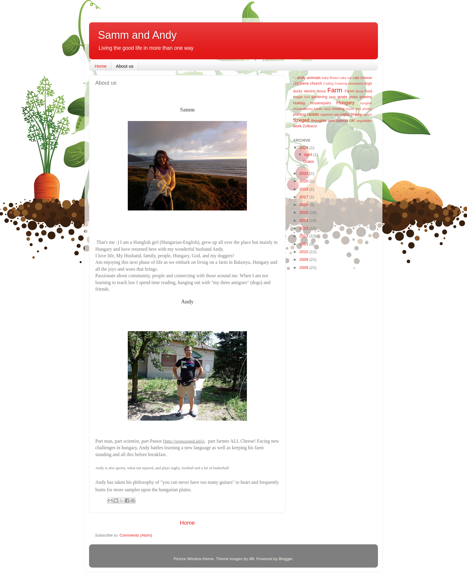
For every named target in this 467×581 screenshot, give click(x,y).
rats (336, 114)
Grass (308, 161)
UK (352, 120)
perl (358, 109)
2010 (304, 252)
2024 (304, 147)
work (297, 126)
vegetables (364, 121)
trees (331, 121)
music (350, 109)
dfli (251, 559)
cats (356, 78)
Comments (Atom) (136, 535)
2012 (304, 236)
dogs (368, 83)
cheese (366, 78)
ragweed (326, 114)
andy (301, 77)
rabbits (313, 114)
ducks (298, 91)
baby (325, 78)
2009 (304, 259)
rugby (344, 114)
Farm (334, 90)
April (308, 154)
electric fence (315, 91)
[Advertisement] (317, 369)
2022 (304, 173)
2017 (304, 197)
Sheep (356, 114)
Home (101, 66)
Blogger (285, 559)
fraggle (298, 97)
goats (342, 96)
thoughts (319, 120)
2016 (304, 204)
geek (332, 97)
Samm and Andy (137, 35)
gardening (319, 97)
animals (314, 77)
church (316, 83)
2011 (304, 244)
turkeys (342, 121)
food (368, 91)
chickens (301, 83)
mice (327, 109)
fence (359, 91)
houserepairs (320, 103)
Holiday (299, 103)
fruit (307, 97)
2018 (304, 189)
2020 (304, 181)
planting (299, 114)
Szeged (301, 120)
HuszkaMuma (303, 109)
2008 (304, 267)
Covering (340, 83)
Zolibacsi (310, 126)
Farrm (349, 91)
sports (367, 114)
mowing (338, 109)
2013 (304, 228)
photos (367, 109)
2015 (304, 212)
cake (343, 78)
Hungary (345, 102)
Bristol (334, 78)
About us (124, 66)
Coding (328, 83)
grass (353, 97)
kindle (318, 109)
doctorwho (355, 83)
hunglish (366, 103)
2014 (304, 220)
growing (365, 97)
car (349, 78)
